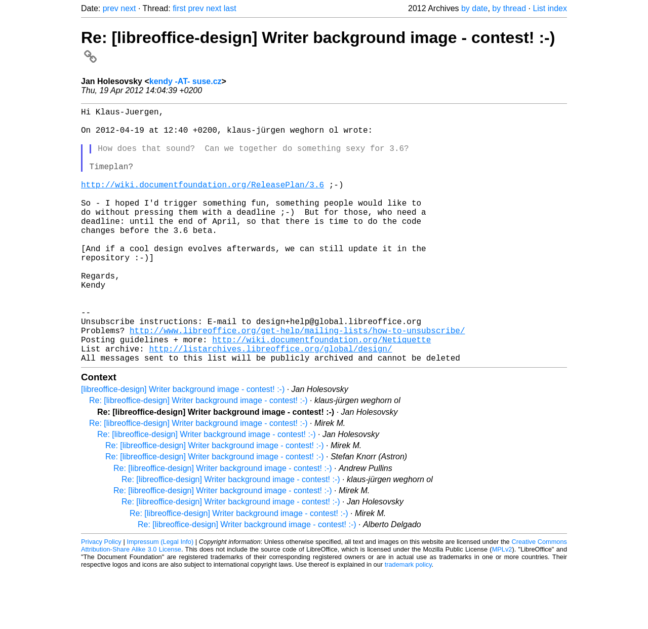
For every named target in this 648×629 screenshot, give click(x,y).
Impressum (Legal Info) (160, 598)
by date (474, 8)
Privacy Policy (101, 598)
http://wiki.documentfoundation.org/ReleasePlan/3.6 (202, 202)
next (128, 8)
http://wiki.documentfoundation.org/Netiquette (321, 392)
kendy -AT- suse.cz (185, 81)
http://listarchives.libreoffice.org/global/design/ (270, 403)
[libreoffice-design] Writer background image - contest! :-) (183, 446)
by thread (509, 8)
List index (550, 8)
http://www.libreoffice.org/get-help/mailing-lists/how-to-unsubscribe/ (297, 380)
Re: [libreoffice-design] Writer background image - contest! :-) (198, 457)
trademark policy (408, 621)
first (179, 8)
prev (110, 8)
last (230, 8)
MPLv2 (502, 606)
